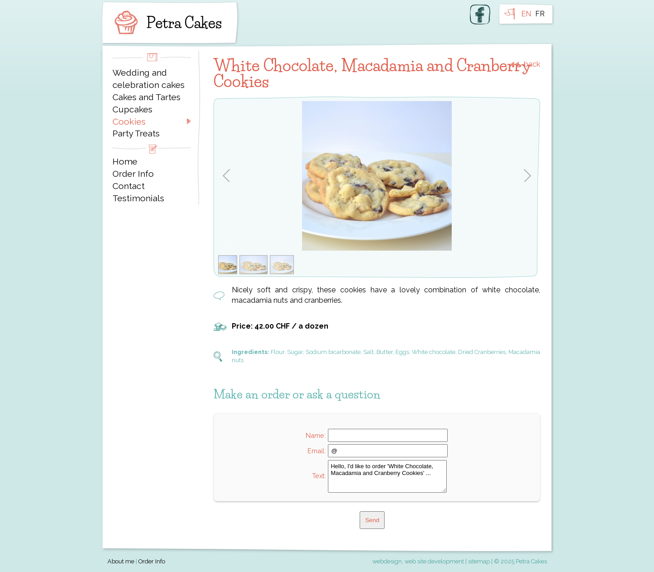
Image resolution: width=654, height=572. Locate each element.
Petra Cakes (166, 23)
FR (540, 14)
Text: (319, 476)
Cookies (129, 121)
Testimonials (138, 198)
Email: (316, 451)
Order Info (133, 174)
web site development (434, 561)
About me (120, 561)
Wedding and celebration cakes (148, 79)
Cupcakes (132, 109)
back (532, 64)
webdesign (387, 561)
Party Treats (136, 133)
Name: (316, 435)
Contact (128, 186)
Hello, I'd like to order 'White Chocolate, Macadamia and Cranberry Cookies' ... (387, 476)
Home (124, 161)
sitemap (479, 561)
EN (526, 14)
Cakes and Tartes (146, 97)
